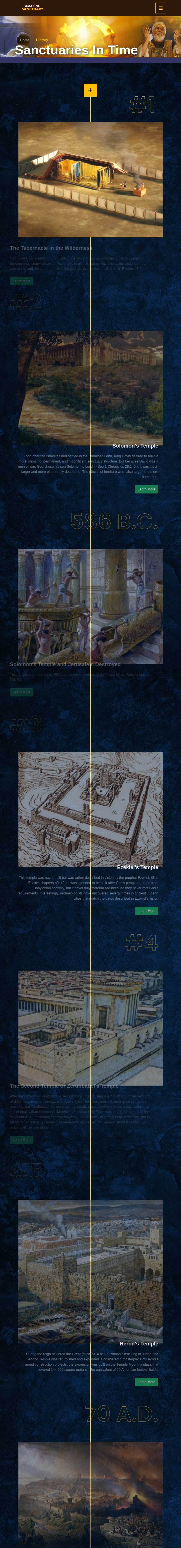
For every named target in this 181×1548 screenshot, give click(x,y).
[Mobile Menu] (160, 8)
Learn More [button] (165, 489)
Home (25, 40)
